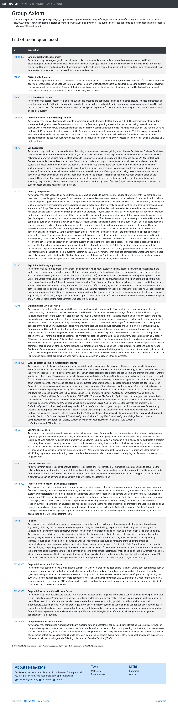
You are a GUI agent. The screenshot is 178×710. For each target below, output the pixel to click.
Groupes (133, 674)
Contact (58, 4)
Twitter (33, 679)
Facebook (46, 679)
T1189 (17, 191)
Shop (49, 4)
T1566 (17, 520)
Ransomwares (98, 674)
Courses (40, 4)
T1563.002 (19, 483)
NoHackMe (29, 701)
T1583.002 (19, 564)
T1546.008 (19, 362)
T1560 (17, 463)
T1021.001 (19, 117)
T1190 (17, 265)
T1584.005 (19, 621)
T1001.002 (19, 57)
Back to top (160, 701)
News (24, 4)
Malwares (96, 671)
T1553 (17, 430)
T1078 (17, 148)
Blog (32, 4)
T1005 (17, 97)
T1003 (17, 77)
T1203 (17, 305)
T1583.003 (19, 591)
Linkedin (21, 679)
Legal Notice (43, 701)
